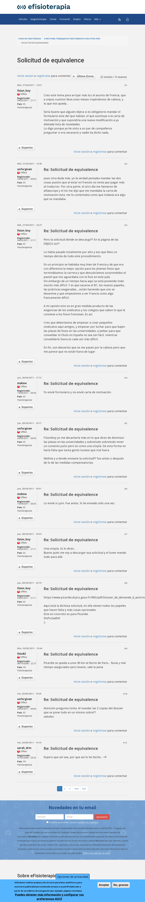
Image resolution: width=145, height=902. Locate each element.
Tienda (53, 19)
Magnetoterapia (38, 19)
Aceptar (104, 884)
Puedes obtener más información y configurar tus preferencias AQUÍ (49, 897)
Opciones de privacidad (72, 876)
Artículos (23, 19)
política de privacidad (88, 822)
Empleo (77, 19)
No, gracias (120, 884)
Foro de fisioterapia (29, 38)
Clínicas (87, 19)
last (84, 788)
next (76, 788)
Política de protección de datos (96, 853)
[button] (127, 19)
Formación (64, 19)
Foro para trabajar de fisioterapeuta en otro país (72, 38)
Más (97, 19)
